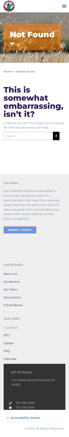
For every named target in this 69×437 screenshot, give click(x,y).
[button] (34, 418)
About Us (10, 274)
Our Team (11, 289)
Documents (12, 297)
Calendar (10, 359)
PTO (6, 335)
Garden (9, 343)
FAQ (7, 351)
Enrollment (12, 281)
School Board (13, 305)
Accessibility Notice (25, 418)
